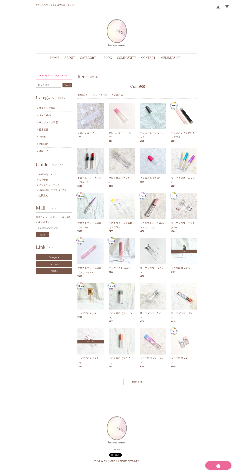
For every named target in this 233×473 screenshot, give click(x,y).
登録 (42, 234)
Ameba (54, 271)
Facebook (54, 264)
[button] (89, 57)
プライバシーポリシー (50, 185)
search (67, 85)
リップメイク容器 (97, 95)
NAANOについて (48, 174)
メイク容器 (45, 115)
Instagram (54, 257)
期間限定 (43, 143)
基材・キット (46, 151)
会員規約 (43, 195)
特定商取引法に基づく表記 (53, 190)
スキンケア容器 (47, 108)
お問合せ (43, 179)
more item (137, 381)
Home (81, 95)
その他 (42, 136)
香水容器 (43, 129)
